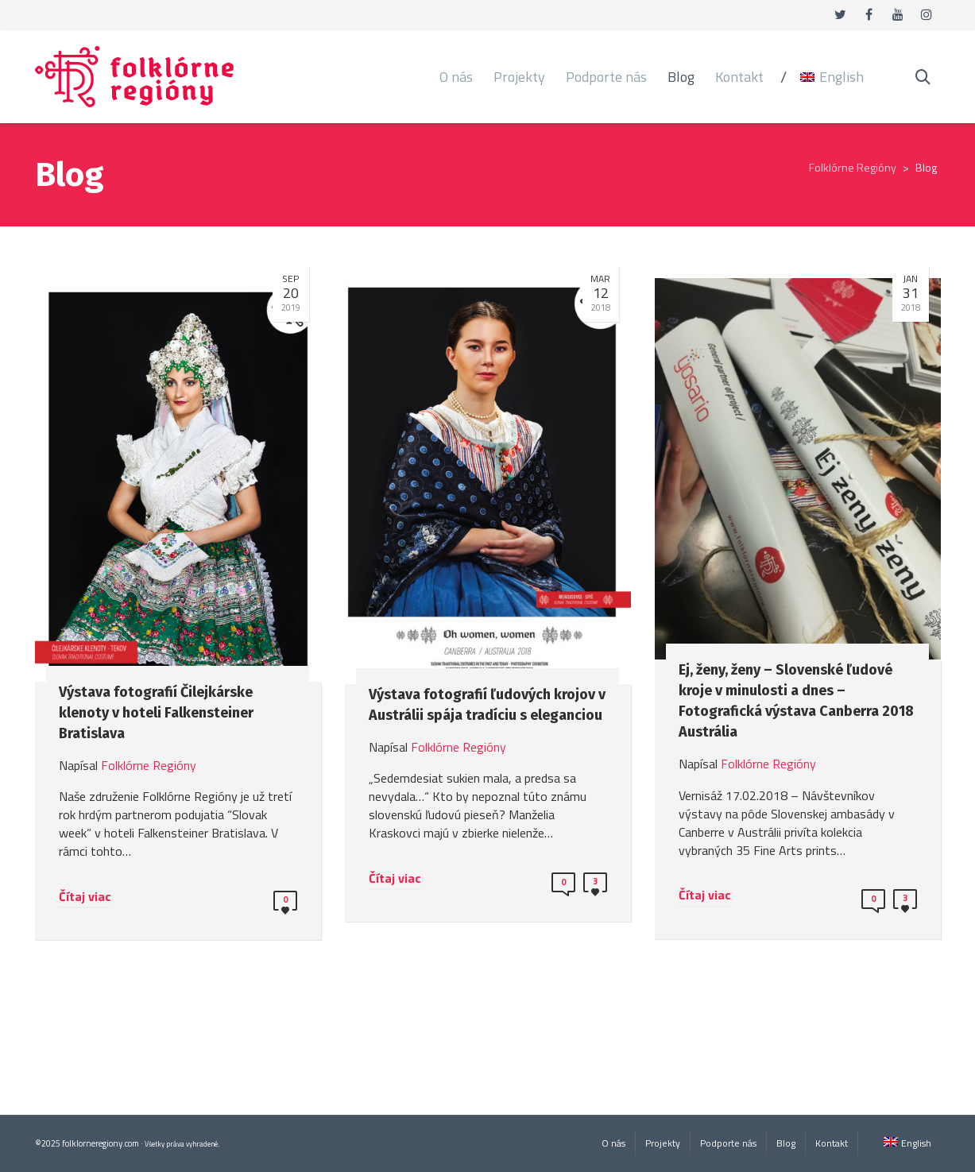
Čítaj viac (85, 896)
